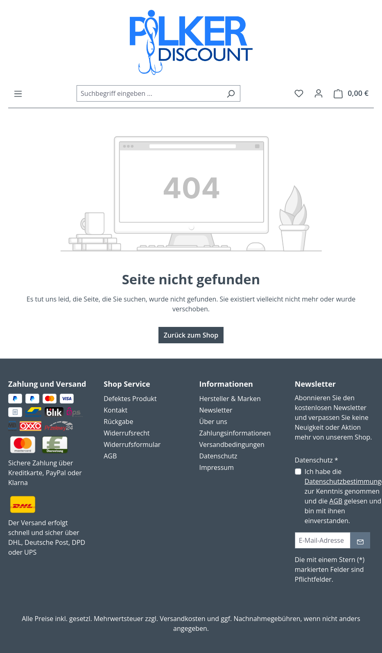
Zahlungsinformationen (235, 433)
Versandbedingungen (231, 444)
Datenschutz (218, 455)
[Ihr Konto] (318, 93)
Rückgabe (118, 421)
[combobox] (149, 93)
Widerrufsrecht (126, 433)
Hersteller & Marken (230, 398)
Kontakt (115, 410)
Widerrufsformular (132, 444)
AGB (110, 455)
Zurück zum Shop (191, 335)
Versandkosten (182, 618)
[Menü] (18, 93)
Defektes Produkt (130, 398)
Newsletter (216, 410)
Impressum (216, 467)
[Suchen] (230, 93)
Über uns (213, 421)
